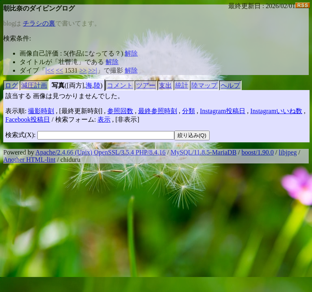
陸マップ (204, 85)
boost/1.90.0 (258, 152)
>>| (92, 70)
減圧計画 (34, 85)
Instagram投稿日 (222, 110)
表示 (104, 119)
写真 (58, 85)
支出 (165, 85)
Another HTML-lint (29, 159)
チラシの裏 (39, 23)
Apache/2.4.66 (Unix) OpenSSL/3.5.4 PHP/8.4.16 (100, 152)
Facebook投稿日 (27, 119)
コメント (120, 85)
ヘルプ (230, 85)
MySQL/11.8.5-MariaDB (203, 152)
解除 (131, 53)
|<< (50, 70)
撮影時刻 (41, 110)
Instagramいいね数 (276, 110)
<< (59, 70)
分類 (188, 110)
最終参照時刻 (157, 110)
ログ (11, 85)
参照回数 (120, 110)
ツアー (146, 85)
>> (83, 70)
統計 (181, 85)
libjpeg (288, 152)
